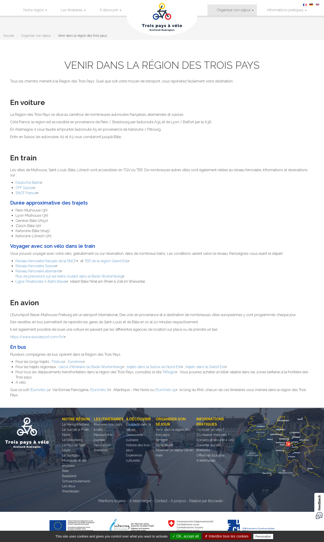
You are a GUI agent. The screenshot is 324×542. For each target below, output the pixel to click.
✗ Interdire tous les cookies (226, 536)
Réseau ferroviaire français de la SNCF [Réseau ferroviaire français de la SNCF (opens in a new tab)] (47, 261)
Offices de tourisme (210, 455)
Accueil (8, 35)
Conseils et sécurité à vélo (215, 440)
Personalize (263, 536)
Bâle (65, 471)
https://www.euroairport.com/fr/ (38, 337)
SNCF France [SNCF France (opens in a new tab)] (28, 193)
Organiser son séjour (235, 10)
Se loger (162, 440)
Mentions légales (112, 501)
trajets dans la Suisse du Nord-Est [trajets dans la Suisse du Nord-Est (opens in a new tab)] (155, 367)
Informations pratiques (287, 10)
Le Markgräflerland (75, 424)
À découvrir (110, 10)
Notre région (35, 10)
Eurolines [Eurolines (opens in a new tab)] (77, 362)
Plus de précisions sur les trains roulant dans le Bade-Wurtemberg (71, 276)
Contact (161, 501)
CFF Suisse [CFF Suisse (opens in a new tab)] (26, 188)
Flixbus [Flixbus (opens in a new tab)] (59, 362)
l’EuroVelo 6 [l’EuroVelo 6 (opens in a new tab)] (101, 390)
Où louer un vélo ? (210, 429)
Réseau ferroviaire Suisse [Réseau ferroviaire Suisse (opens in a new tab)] (37, 266)
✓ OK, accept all (185, 536)
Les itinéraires (73, 10)
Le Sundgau (71, 455)
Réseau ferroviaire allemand (39, 271)
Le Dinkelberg (72, 440)
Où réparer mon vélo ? (212, 435)
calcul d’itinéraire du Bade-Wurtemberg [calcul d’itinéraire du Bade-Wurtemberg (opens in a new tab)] (91, 367)
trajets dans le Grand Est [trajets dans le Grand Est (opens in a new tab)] (207, 367)
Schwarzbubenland (76, 481)
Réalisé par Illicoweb (207, 501)
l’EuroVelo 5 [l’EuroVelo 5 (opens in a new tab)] (41, 390)
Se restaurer (164, 445)
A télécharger (206, 460)
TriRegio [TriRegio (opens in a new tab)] (170, 372)
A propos (178, 501)
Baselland (69, 476)
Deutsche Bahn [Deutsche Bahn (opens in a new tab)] (29, 182)
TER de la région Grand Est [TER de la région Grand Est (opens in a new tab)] (107, 261)
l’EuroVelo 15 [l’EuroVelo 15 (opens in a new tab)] (167, 390)
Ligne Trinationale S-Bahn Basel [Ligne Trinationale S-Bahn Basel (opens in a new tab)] (42, 281)
